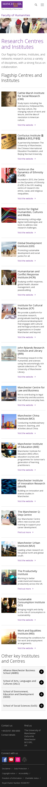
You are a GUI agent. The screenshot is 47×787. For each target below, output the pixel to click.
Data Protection (20, 768)
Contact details (8, 734)
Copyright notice (8, 773)
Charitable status (32, 778)
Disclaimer (6, 768)
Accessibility (23, 773)
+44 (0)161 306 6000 (10, 730)
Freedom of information (12, 778)
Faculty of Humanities (15, 15)
